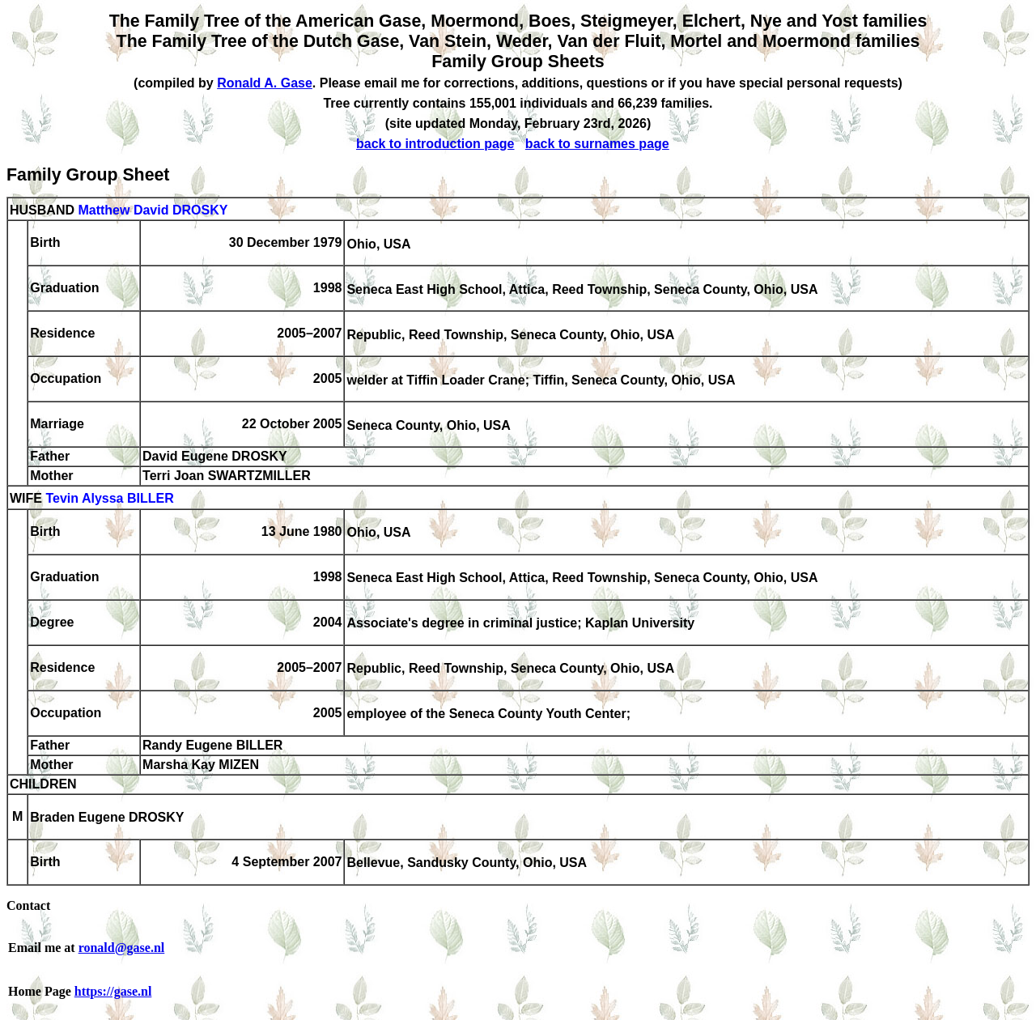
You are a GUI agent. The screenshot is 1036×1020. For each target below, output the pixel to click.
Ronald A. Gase (264, 83)
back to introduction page (435, 144)
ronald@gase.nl (122, 947)
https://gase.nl (113, 991)
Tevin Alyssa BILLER (109, 499)
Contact (28, 905)
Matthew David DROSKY (152, 210)
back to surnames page (597, 144)
